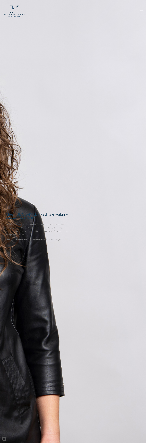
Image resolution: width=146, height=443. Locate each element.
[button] (4, 439)
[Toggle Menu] (141, 11)
